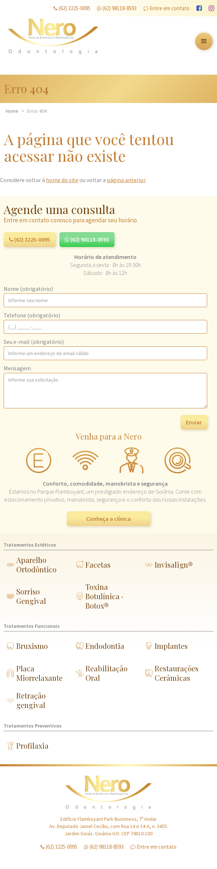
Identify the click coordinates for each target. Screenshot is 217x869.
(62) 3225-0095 (72, 8)
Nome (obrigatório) (28, 288)
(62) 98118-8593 (117, 8)
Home (12, 111)
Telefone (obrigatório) (32, 315)
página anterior (126, 180)
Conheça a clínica (108, 518)
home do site (62, 180)
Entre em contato (166, 8)
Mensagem (17, 368)
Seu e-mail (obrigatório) (34, 341)
